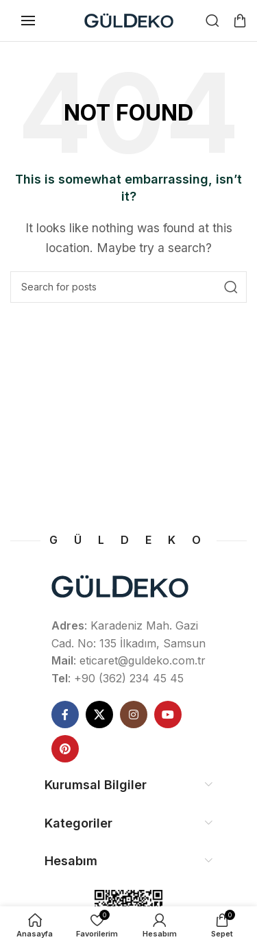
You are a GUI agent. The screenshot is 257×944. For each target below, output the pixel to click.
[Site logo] (128, 19)
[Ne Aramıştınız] (212, 20)
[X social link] (99, 714)
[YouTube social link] (168, 714)
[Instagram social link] (133, 714)
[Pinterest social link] (65, 748)
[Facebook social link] (65, 714)
